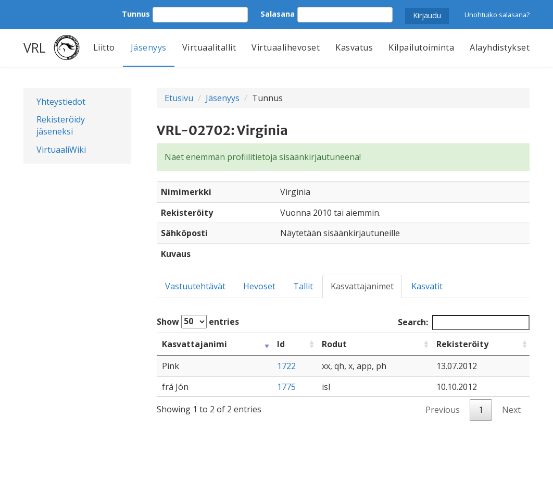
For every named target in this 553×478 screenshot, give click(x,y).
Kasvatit (427, 286)
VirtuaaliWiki (61, 149)
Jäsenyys (149, 47)
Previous (442, 409)
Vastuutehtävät (195, 286)
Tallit (303, 286)
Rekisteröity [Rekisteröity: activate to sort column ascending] (462, 344)
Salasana (277, 14)
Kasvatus (354, 47)
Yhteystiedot (60, 101)
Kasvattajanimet (362, 286)
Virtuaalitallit (209, 47)
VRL (34, 47)
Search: (464, 322)
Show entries (198, 321)
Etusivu (179, 98)
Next (511, 409)
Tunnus (136, 14)
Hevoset (259, 286)
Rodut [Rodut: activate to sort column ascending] (334, 344)
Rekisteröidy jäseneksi (60, 125)
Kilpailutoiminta (421, 47)
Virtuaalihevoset (286, 47)
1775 (286, 387)
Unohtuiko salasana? (497, 14)
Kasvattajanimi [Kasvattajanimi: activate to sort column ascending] (194, 344)
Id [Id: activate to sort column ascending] (281, 344)
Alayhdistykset (500, 47)
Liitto (104, 47)
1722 (286, 366)
